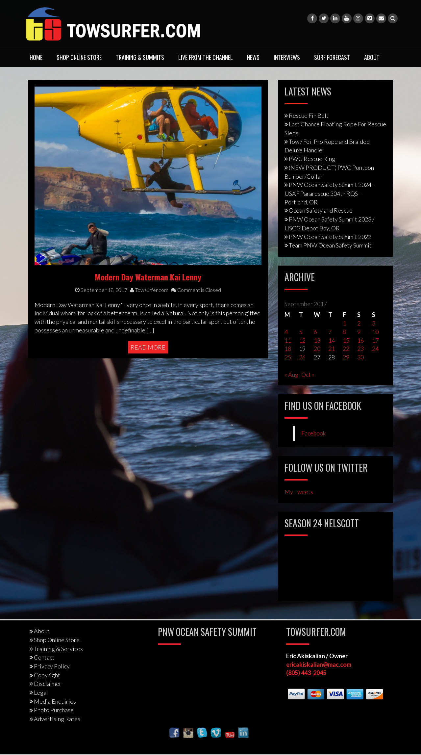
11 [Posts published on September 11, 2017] (288, 340)
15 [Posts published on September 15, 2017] (346, 340)
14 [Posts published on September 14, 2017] (331, 340)
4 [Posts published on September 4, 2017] (286, 331)
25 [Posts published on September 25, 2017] (288, 357)
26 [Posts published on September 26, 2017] (302, 357)
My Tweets (299, 491)
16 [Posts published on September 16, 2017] (360, 340)
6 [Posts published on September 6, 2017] (315, 331)
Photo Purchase (54, 710)
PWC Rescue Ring (312, 158)
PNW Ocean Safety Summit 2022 (330, 236)
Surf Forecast (332, 57)
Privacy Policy (52, 666)
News (253, 57)
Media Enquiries (55, 701)
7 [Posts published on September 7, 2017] (330, 331)
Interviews (287, 57)
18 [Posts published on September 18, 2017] (288, 348)
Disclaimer (48, 683)
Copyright (47, 675)
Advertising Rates (57, 718)
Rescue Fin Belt (309, 115)
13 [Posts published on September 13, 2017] (317, 340)
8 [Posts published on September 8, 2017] (344, 331)
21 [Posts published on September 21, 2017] (331, 348)
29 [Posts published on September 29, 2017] (346, 357)
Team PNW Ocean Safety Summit (330, 245)
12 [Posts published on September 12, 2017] (302, 340)
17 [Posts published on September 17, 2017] (375, 340)
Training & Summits (140, 57)
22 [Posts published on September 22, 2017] (346, 348)
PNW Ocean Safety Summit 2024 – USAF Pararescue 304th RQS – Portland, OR (330, 193)
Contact (44, 657)
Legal (41, 692)
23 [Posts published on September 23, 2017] (360, 348)
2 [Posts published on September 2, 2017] (358, 323)
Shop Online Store (79, 57)
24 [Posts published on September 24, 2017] (375, 348)
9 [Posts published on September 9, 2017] (358, 331)
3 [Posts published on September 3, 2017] (373, 323)
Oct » (307, 374)
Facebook (313, 433)
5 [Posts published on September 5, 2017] (300, 331)
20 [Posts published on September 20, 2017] (317, 348)
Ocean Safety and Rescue (321, 210)
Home (36, 57)
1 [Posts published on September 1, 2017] (344, 323)
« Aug (291, 374)
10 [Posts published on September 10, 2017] (375, 331)
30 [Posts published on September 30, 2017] (360, 357)
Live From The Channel (205, 57)
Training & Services (58, 648)
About (372, 57)
